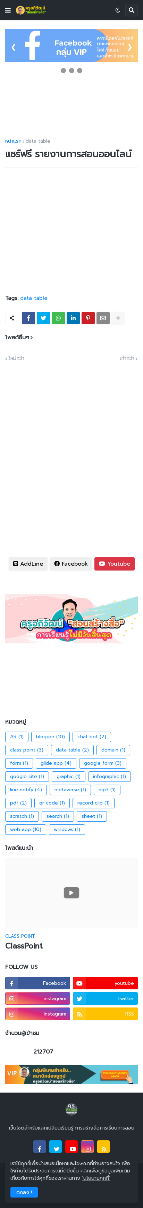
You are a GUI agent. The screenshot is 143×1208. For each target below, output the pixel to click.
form (19, 763)
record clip (93, 803)
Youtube (114, 564)
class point (26, 750)
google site (27, 777)
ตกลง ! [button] (24, 1192)
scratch (22, 816)
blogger (50, 737)
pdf (18, 803)
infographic (109, 777)
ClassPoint (24, 946)
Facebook (71, 564)
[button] (8, 10)
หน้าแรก (13, 141)
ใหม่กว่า (16, 358)
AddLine (28, 564)
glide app (56, 763)
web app (25, 830)
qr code (52, 803)
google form (102, 763)
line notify (26, 790)
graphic (69, 777)
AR (17, 737)
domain (113, 750)
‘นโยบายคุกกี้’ (96, 1178)
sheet (92, 816)
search (58, 816)
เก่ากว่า (127, 358)
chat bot (91, 737)
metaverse (70, 790)
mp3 (107, 790)
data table (38, 141)
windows (67, 830)
